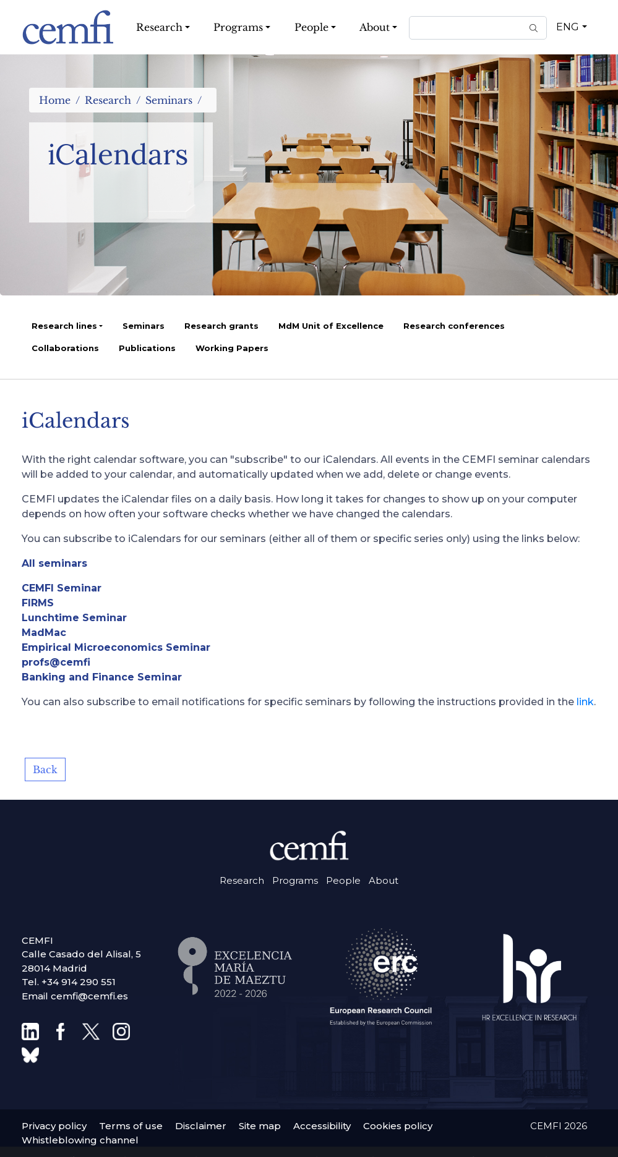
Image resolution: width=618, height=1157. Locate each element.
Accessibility (322, 1126)
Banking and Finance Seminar (102, 677)
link (585, 702)
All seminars (54, 563)
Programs (295, 880)
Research (108, 100)
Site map (260, 1126)
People (343, 880)
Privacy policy (54, 1126)
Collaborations (65, 348)
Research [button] (159, 27)
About (383, 880)
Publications (147, 348)
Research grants (221, 326)
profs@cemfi (56, 662)
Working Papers (231, 348)
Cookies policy (397, 1126)
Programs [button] (238, 27)
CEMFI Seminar (61, 588)
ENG (567, 27)
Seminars (168, 100)
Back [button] (45, 769)
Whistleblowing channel (80, 1140)
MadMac (44, 632)
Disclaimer (200, 1126)
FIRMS (38, 603)
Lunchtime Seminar (74, 618)
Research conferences (454, 326)
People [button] (311, 27)
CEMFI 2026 (558, 1126)
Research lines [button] (64, 326)
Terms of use (131, 1126)
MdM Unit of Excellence (331, 326)
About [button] (374, 27)
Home (55, 100)
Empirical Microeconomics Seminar (116, 647)
